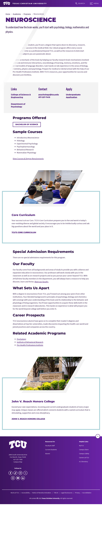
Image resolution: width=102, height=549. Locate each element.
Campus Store (84, 503)
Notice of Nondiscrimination (41, 546)
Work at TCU (15, 546)
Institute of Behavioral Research (30, 395)
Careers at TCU (84, 511)
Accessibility (26, 546)
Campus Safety (84, 507)
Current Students (51, 503)
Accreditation (86, 546)
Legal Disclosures (66, 546)
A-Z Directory (83, 515)
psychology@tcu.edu (48, 148)
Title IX (56, 546)
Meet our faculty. (42, 335)
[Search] (80, 3)
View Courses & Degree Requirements (28, 212)
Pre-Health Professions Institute (30, 398)
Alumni (47, 507)
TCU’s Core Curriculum (24, 286)
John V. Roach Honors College (28, 472)
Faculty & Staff (50, 499)
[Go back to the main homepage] (18, 498)
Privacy (77, 546)
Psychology (21, 392)
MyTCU (81, 499)
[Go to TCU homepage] (25, 3)
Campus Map (18, 515)
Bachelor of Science (26, 178)
